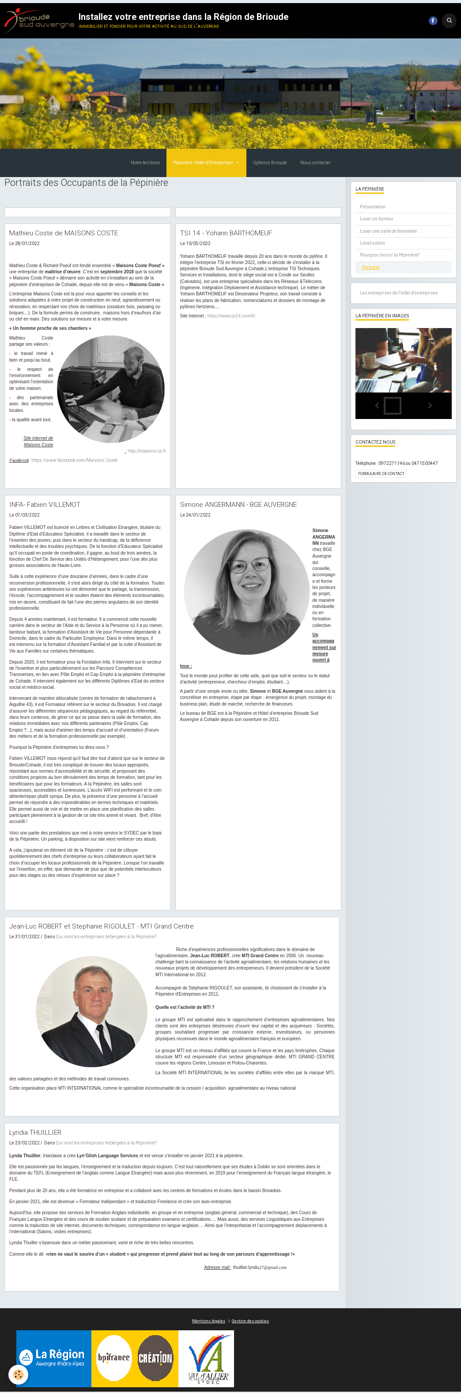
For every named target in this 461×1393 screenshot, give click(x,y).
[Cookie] (19, 1375)
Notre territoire (145, 162)
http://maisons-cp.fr (147, 451)
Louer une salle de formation (388, 231)
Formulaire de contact (381, 474)
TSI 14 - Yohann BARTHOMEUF (232, 233)
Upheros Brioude (270, 162)
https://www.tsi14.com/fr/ (231, 316)
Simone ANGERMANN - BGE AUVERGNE (248, 504)
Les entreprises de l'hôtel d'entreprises (399, 293)
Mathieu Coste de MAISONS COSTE (69, 233)
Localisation (372, 243)
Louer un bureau (376, 218)
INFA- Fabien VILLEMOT (49, 504)
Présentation (372, 206)
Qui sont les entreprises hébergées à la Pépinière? (106, 937)
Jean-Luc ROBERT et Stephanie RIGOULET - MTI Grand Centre (111, 926)
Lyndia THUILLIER (38, 1133)
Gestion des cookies (250, 1322)
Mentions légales (208, 1322)
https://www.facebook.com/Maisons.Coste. (75, 460)
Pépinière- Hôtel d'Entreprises (203, 162)
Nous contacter (315, 162)
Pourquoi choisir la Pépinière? (389, 255)
